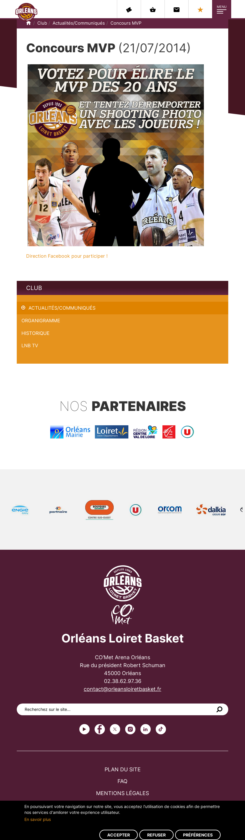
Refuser (156, 834)
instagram (130, 729)
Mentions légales (122, 793)
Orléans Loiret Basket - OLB (26, 12)
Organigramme (40, 320)
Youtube (84, 729)
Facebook (100, 729)
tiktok (161, 729)
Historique (35, 333)
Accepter (118, 834)
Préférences (198, 834)
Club (42, 23)
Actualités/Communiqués (79, 23)
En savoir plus (37, 819)
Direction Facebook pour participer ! (67, 256)
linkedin (145, 729)
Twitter (115, 729)
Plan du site (123, 769)
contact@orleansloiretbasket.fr (122, 689)
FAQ (122, 781)
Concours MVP (126, 23)
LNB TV (29, 345)
